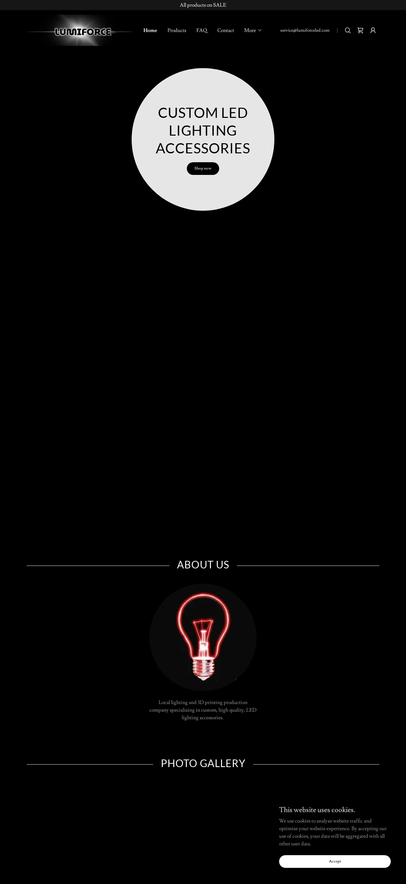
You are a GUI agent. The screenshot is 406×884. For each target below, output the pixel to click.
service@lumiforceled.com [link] (305, 30)
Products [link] (176, 30)
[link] (80, 29)
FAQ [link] (201, 30)
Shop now (203, 168)
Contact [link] (225, 30)
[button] (253, 30)
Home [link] (150, 30)
